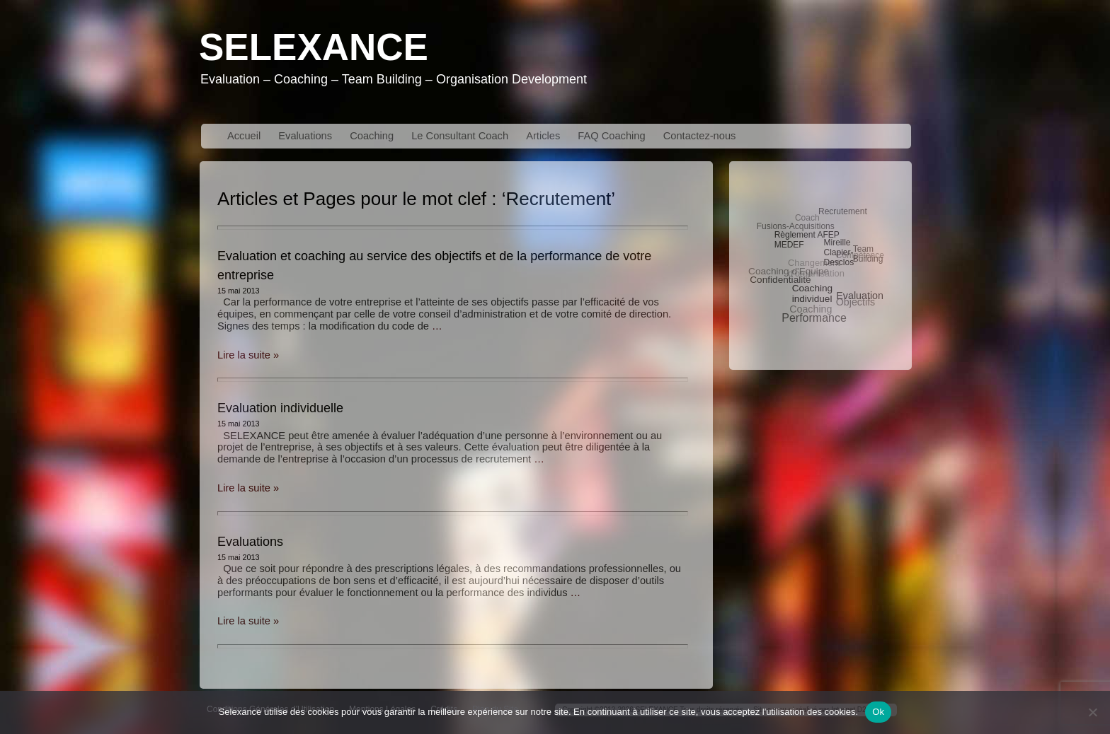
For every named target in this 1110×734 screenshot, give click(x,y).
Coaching (372, 135)
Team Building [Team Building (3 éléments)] (868, 254)
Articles (543, 135)
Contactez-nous (699, 135)
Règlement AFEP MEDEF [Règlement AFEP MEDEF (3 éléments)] (807, 240)
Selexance (313, 47)
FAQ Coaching (611, 135)
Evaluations (305, 135)
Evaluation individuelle (280, 408)
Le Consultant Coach (459, 135)
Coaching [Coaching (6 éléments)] (810, 309)
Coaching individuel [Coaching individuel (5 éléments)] (812, 293)
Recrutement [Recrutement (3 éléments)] (842, 211)
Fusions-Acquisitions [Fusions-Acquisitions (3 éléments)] (796, 226)
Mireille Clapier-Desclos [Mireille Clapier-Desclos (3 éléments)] (838, 252)
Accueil (244, 135)
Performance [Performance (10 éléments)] (814, 318)
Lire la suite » (248, 355)
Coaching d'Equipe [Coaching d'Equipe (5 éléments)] (788, 271)
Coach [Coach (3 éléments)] (807, 218)
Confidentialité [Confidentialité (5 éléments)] (780, 279)
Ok (878, 711)
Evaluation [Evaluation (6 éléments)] (859, 295)
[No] (1092, 712)
